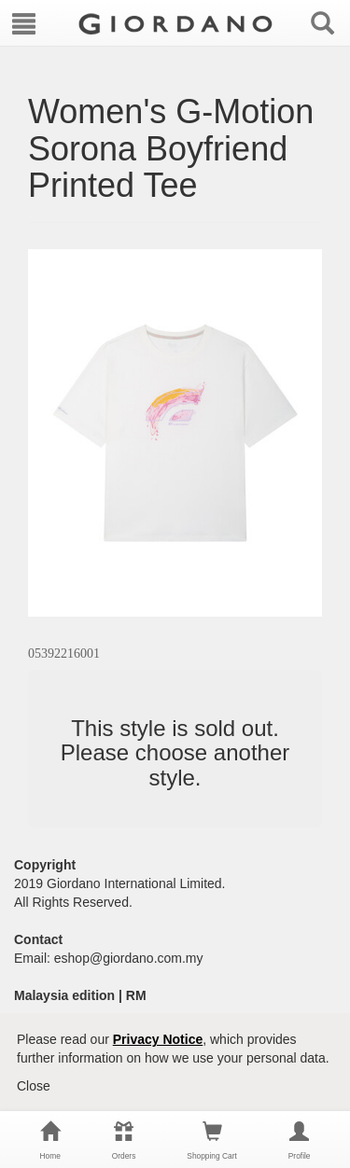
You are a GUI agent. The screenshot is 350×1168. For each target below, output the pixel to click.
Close (33, 1085)
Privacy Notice (158, 1039)
